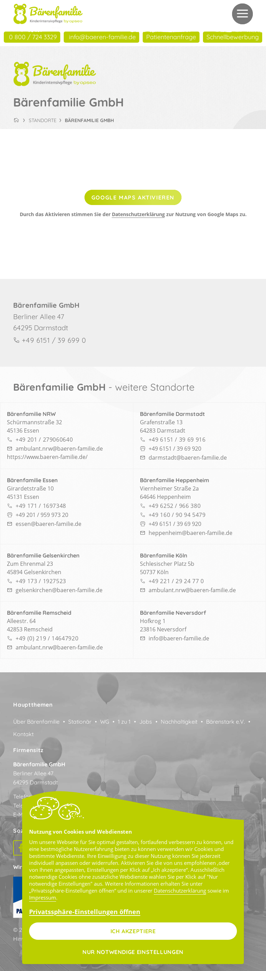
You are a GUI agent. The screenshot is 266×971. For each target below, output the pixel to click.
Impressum (42, 897)
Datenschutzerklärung (138, 214)
